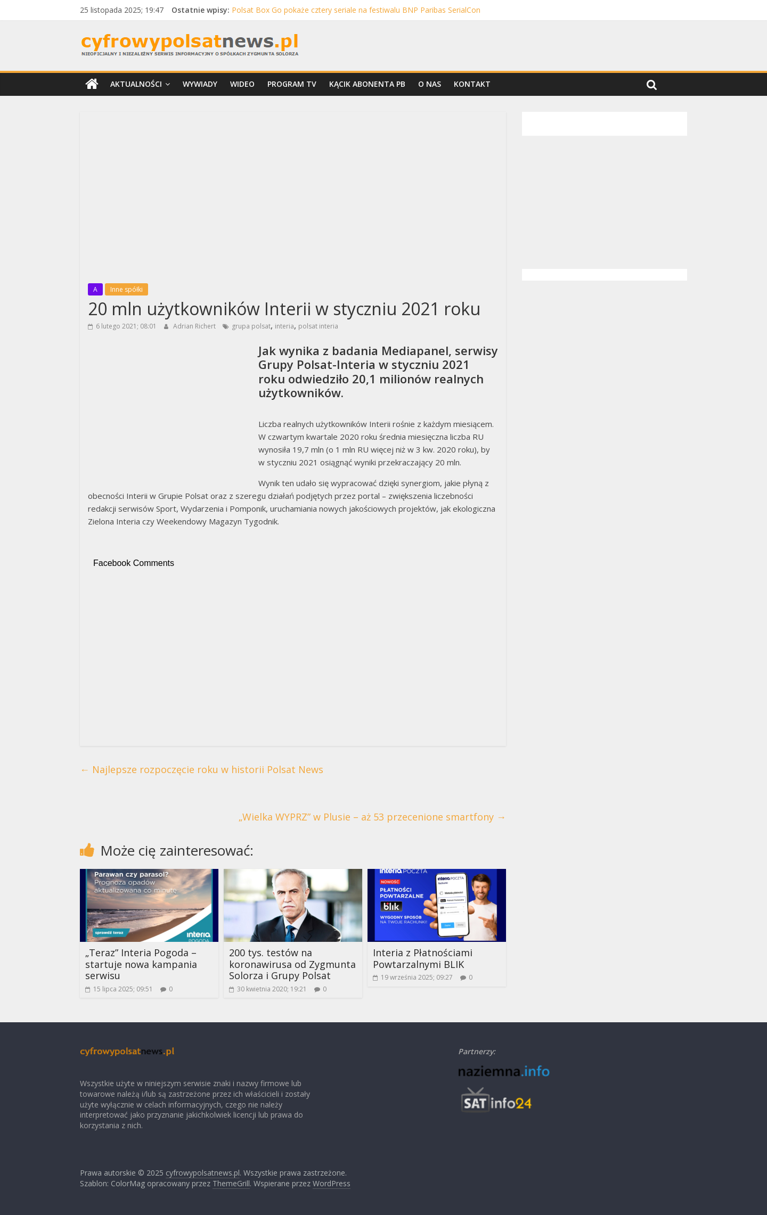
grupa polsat (251, 326)
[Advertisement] (293, 194)
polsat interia (318, 326)
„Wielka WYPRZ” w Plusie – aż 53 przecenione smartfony (372, 816)
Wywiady (200, 84)
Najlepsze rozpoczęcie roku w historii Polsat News (201, 769)
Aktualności (136, 84)
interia (284, 326)
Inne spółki (126, 289)
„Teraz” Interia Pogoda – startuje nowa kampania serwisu (141, 964)
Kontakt (472, 84)
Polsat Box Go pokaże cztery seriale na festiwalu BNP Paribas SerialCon (356, 10)
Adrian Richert (195, 326)
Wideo (242, 84)
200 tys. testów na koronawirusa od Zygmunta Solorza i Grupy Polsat (292, 964)
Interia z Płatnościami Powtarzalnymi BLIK (422, 958)
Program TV (291, 84)
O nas (429, 84)
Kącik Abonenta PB (367, 84)
